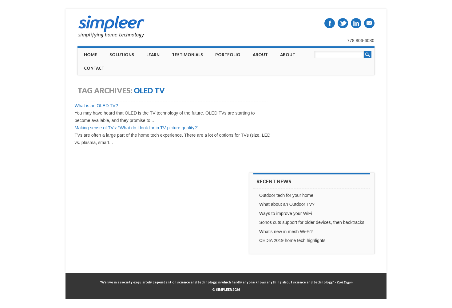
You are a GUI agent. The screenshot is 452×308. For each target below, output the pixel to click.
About (260, 54)
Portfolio (227, 54)
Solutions (121, 54)
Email (369, 23)
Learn (153, 54)
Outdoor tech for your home (286, 195)
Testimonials (187, 54)
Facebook (329, 23)
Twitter (343, 23)
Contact (94, 68)
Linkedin (356, 23)
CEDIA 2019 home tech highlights (292, 240)
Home (90, 54)
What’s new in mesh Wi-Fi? (286, 231)
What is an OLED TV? (96, 105)
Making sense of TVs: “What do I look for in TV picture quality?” (136, 127)
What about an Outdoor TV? (287, 204)
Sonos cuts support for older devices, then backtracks (311, 222)
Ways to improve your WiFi (285, 213)
